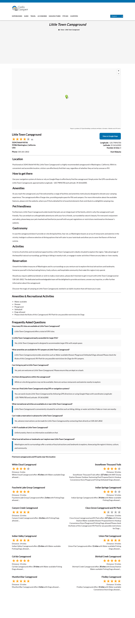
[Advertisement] (67, 46)
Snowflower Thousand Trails (108, 464)
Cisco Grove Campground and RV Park (103, 508)
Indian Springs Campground (108, 487)
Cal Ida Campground (21, 556)
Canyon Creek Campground (25, 508)
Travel (33, 16)
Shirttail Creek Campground (108, 556)
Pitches (65, 16)
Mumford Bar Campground (24, 577)
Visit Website (115, 152)
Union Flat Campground (110, 536)
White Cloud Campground (24, 464)
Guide (26, 16)
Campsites (74, 16)
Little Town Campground (72, 30)
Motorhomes (17, 16)
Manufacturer (54, 16)
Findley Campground (111, 577)
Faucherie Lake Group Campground (28, 487)
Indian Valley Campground (24, 536)
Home (62, 30)
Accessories (42, 16)
